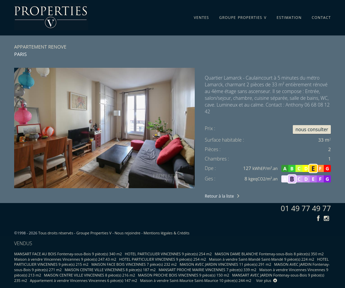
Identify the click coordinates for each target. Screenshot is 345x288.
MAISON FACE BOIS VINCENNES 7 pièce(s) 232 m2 (134, 264)
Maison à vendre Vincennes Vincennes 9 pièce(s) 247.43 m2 (65, 259)
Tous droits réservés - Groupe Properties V (75, 232)
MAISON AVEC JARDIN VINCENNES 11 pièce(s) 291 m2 (225, 264)
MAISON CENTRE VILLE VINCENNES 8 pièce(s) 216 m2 (89, 275)
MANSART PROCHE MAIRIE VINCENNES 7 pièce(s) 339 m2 (207, 269)
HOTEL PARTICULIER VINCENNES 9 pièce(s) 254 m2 (168, 253)
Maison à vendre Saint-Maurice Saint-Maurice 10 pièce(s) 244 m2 (195, 280)
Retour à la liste (219, 196)
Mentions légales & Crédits (166, 232)
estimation (289, 16)
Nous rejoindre (127, 232)
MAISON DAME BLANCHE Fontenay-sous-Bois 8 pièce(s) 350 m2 (269, 253)
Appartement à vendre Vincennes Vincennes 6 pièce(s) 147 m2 (83, 280)
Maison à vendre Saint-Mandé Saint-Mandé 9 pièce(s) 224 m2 (261, 259)
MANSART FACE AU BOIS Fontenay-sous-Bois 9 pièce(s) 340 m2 (68, 253)
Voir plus (266, 280)
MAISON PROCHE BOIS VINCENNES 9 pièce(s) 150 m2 (183, 275)
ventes (201, 16)
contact (321, 16)
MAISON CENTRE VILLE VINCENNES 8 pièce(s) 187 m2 (110, 269)
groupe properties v (242, 16)
